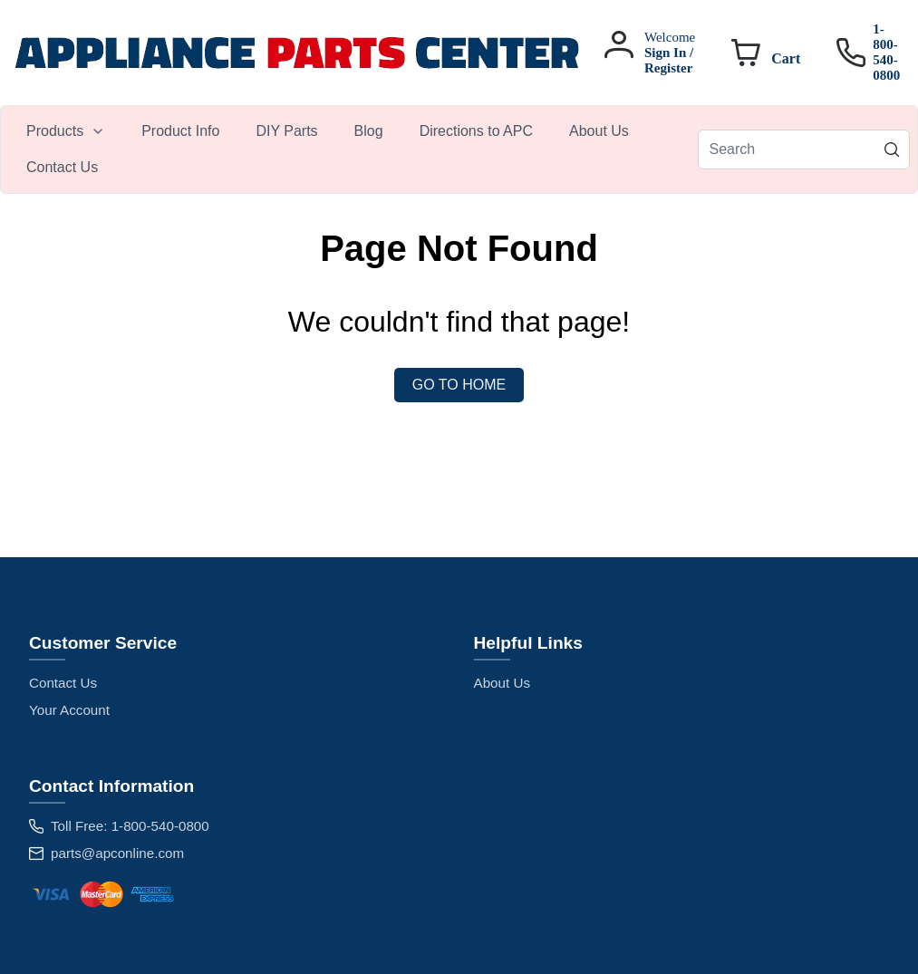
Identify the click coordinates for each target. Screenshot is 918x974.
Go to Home (459, 384)
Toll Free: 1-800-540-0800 (130, 826)
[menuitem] (65, 131)
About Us (502, 682)
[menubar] (353, 149)
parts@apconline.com (117, 853)
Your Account (69, 710)
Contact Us (63, 682)
